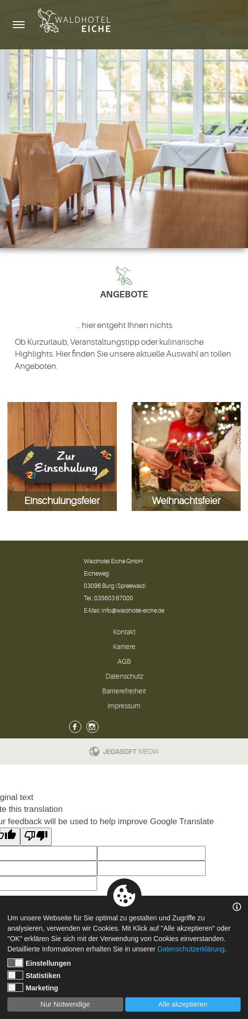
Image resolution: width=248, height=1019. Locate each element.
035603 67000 (113, 598)
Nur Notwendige (65, 1004)
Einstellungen (39, 962)
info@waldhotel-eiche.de (133, 610)
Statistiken (34, 975)
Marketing (32, 987)
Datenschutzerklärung (190, 949)
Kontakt (124, 632)
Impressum (124, 706)
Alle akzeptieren (183, 1004)
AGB (124, 661)
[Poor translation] (36, 837)
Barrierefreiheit (124, 691)
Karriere (124, 647)
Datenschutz (124, 676)
